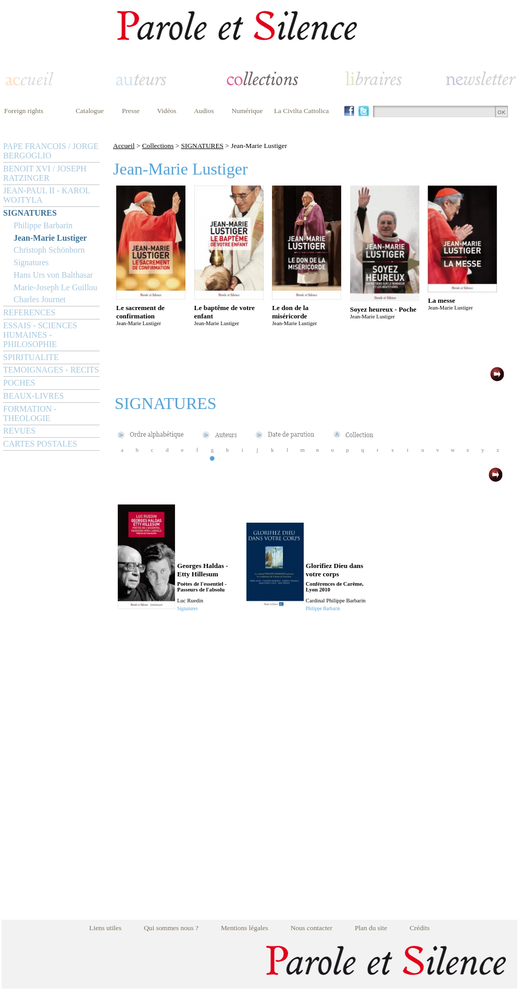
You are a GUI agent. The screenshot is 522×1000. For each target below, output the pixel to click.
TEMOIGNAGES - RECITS (51, 369)
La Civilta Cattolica (301, 111)
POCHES (19, 382)
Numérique (247, 111)
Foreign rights (23, 111)
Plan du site (371, 928)
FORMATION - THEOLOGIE (30, 413)
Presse (131, 111)
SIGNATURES (30, 212)
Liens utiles (105, 928)
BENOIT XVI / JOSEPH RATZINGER (44, 173)
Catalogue (90, 111)
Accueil (123, 146)
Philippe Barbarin (43, 225)
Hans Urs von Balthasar (53, 274)
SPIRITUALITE (31, 357)
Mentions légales (244, 928)
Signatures (31, 262)
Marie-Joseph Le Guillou (55, 287)
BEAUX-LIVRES (33, 395)
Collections (158, 146)
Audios (204, 111)
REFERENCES (29, 312)
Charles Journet (40, 299)
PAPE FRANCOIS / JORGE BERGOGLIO (50, 151)
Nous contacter (311, 928)
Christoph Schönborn (49, 249)
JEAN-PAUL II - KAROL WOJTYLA (46, 195)
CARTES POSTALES (40, 443)
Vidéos (167, 111)
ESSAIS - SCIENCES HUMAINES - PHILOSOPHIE (40, 335)
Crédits (419, 928)
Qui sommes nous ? (171, 928)
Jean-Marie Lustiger (50, 237)
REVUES (19, 430)
